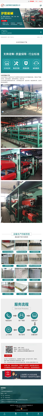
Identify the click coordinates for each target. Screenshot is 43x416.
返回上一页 (39, 37)
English (40, 1)
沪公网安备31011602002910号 (21, 410)
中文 (36, 1)
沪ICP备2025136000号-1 (21, 406)
